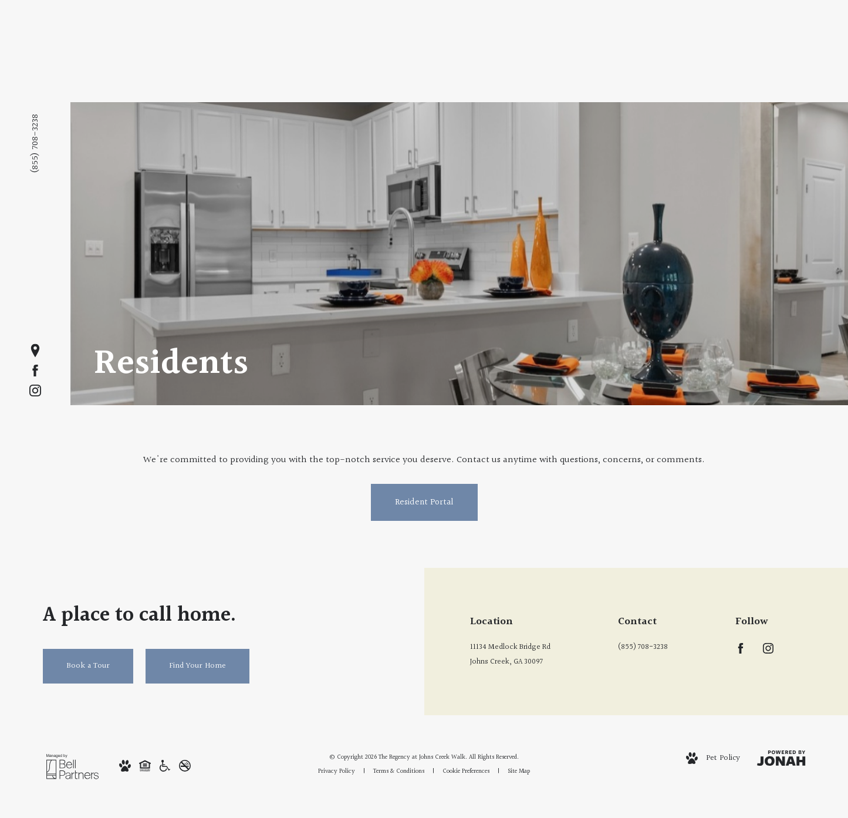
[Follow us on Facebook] (35, 370)
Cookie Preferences (465, 771)
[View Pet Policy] (713, 758)
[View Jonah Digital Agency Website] (781, 758)
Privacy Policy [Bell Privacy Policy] (336, 771)
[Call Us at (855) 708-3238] (659, 647)
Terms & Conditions (398, 771)
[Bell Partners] (72, 766)
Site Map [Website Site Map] (519, 771)
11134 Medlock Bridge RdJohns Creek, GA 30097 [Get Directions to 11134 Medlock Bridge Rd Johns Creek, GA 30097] (510, 654)
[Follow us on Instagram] (35, 390)
